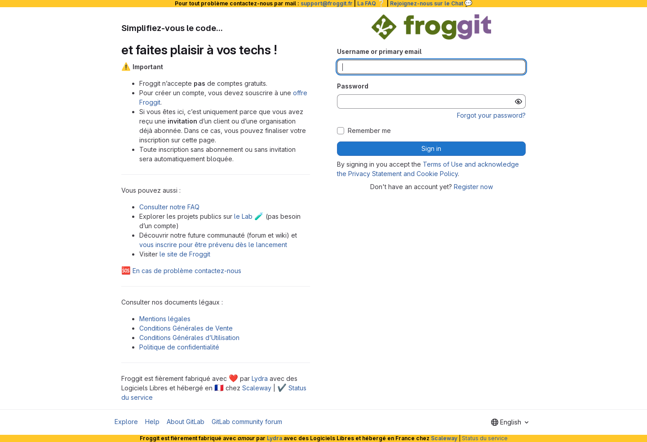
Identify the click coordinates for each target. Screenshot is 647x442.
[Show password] (518, 101)
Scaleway (256, 388)
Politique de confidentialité (179, 347)
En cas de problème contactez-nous (181, 270)
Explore (126, 421)
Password (352, 86)
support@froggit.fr (327, 3)
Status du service (485, 438)
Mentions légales (165, 319)
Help (152, 421)
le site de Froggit (185, 254)
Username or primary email (379, 51)
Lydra (260, 378)
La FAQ (371, 3)
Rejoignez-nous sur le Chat (431, 3)
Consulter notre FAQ (169, 207)
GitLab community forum (247, 421)
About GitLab (185, 421)
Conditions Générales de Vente (186, 328)
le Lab (249, 216)
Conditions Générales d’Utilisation (189, 337)
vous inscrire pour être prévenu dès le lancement (213, 244)
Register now (473, 186)
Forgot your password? (491, 115)
